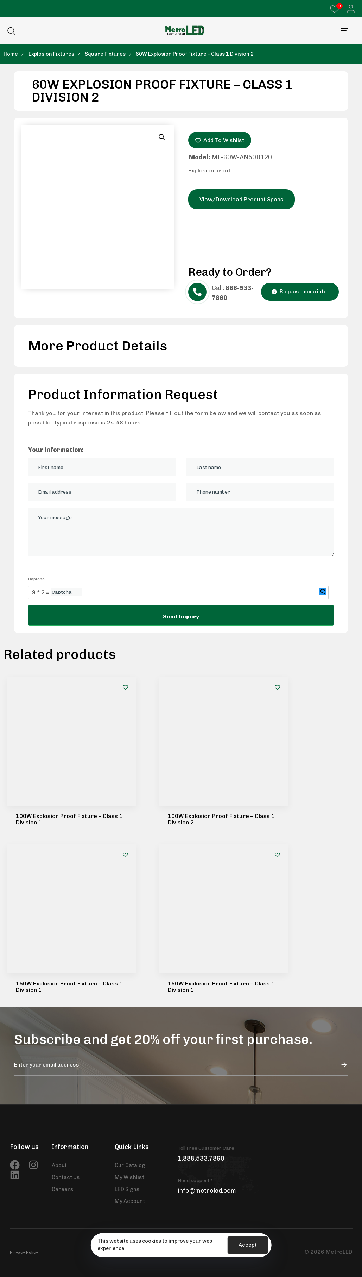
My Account (130, 980)
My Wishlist (129, 956)
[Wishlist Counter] (334, 9)
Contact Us (66, 956)
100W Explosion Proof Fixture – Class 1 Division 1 (69, 708)
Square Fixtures (105, 54)
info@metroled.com (207, 970)
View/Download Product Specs (241, 199)
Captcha (36, 578)
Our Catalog (130, 944)
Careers (63, 968)
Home (11, 54)
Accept (248, 1245)
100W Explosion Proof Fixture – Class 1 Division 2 (221, 708)
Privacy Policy (24, 1031)
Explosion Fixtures (51, 54)
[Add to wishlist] (125, 687)
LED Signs (127, 968)
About (59, 944)
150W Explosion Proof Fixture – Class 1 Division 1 (69, 765)
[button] (349, 9)
